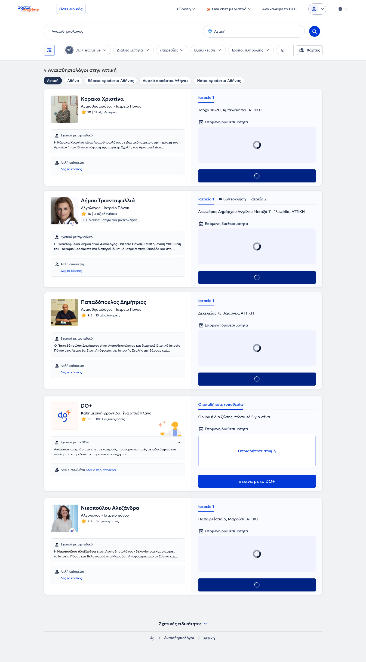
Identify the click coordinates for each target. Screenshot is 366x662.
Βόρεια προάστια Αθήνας (111, 80)
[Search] (314, 31)
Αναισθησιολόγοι (179, 638)
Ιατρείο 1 (206, 97)
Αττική (53, 80)
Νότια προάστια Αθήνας (219, 80)
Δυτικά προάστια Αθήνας (165, 80)
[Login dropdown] (317, 9)
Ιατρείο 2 (258, 199)
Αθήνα (73, 80)
